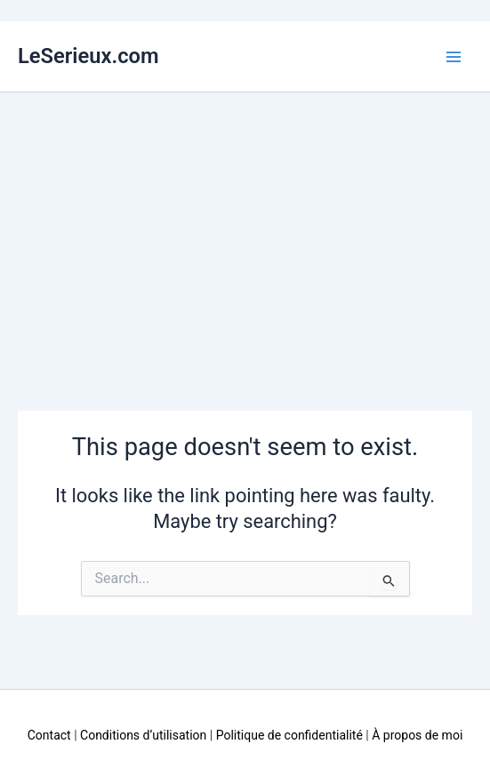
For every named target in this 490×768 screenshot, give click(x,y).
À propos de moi (417, 735)
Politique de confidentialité (289, 735)
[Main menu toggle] (453, 57)
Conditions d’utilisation (143, 735)
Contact (49, 735)
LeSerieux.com (88, 56)
